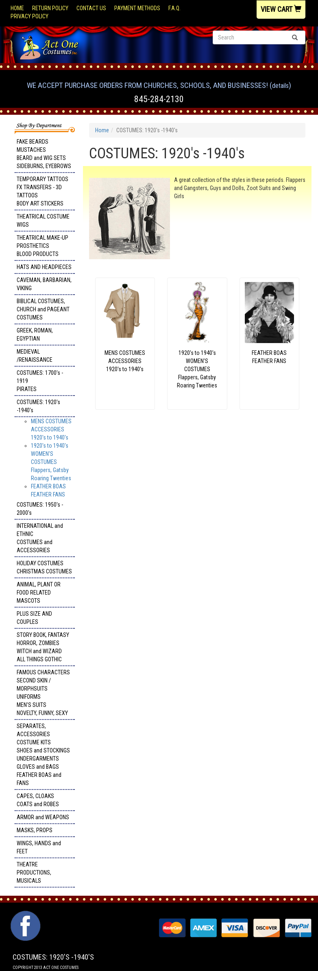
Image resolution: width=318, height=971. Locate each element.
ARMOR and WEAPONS (43, 817)
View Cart (281, 9)
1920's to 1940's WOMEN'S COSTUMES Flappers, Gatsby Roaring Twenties (51, 461)
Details (280, 86)
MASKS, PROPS (34, 830)
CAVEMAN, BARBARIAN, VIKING (44, 284)
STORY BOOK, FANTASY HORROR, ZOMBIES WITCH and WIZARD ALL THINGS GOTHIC (43, 647)
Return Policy (50, 8)
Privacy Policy (29, 16)
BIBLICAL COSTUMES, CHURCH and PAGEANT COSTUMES (43, 309)
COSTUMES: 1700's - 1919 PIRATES (40, 381)
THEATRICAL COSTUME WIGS (43, 220)
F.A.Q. (174, 8)
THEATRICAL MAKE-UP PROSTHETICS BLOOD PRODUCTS (42, 245)
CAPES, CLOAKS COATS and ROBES (38, 800)
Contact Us (91, 8)
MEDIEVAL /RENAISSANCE (34, 355)
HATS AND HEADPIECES (44, 267)
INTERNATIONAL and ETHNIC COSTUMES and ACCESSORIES (40, 538)
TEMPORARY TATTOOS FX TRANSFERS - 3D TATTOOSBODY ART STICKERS (42, 191)
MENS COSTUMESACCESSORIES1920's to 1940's (51, 429)
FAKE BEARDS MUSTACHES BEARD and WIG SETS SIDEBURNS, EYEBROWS (44, 153)
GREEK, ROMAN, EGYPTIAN (35, 334)
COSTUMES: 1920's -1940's (38, 406)
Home (17, 8)
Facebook (25, 915)
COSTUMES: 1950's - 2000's (40, 508)
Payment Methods (137, 8)
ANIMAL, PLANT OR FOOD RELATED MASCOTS (39, 592)
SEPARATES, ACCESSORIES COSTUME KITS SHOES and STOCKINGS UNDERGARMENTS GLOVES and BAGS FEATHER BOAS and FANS (43, 754)
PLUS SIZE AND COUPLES (34, 617)
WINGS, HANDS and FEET (39, 847)
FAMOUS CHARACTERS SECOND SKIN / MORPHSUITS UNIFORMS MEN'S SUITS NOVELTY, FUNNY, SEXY (43, 692)
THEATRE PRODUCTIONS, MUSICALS (34, 872)
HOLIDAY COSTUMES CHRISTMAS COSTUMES (44, 567)
